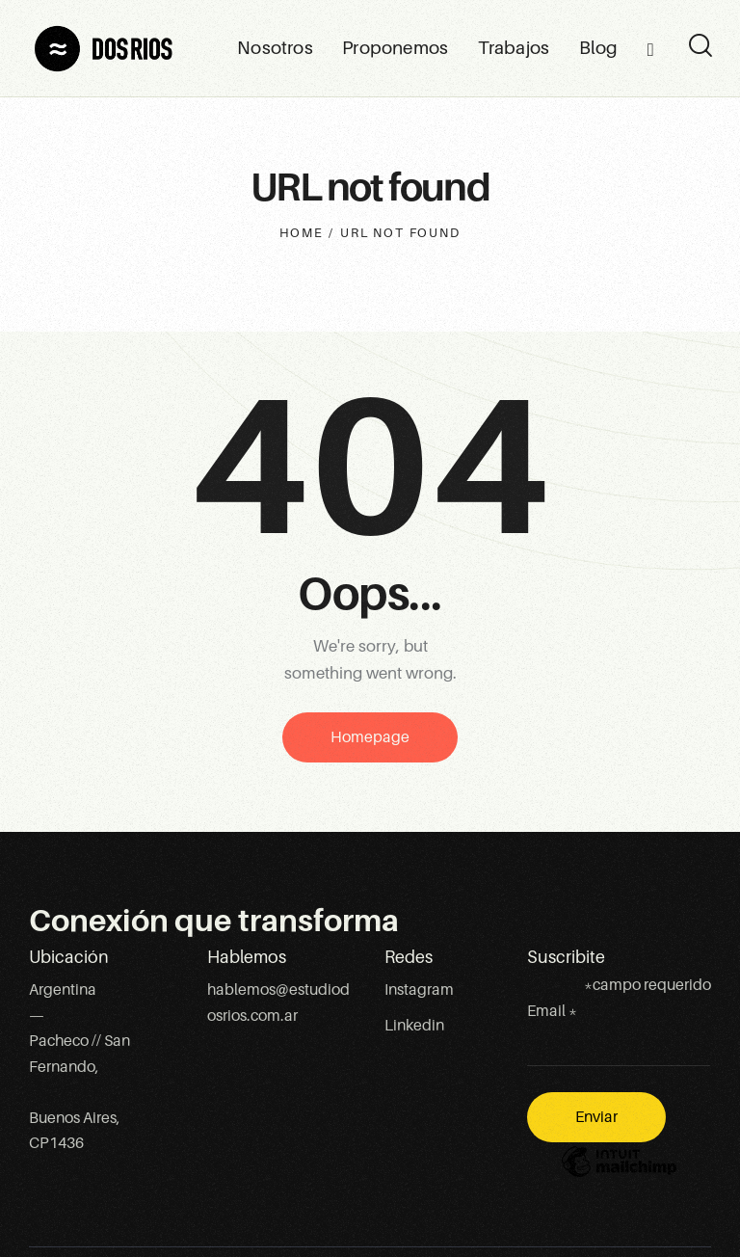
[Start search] (699, 46)
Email (552, 1011)
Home (301, 233)
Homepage (370, 737)
